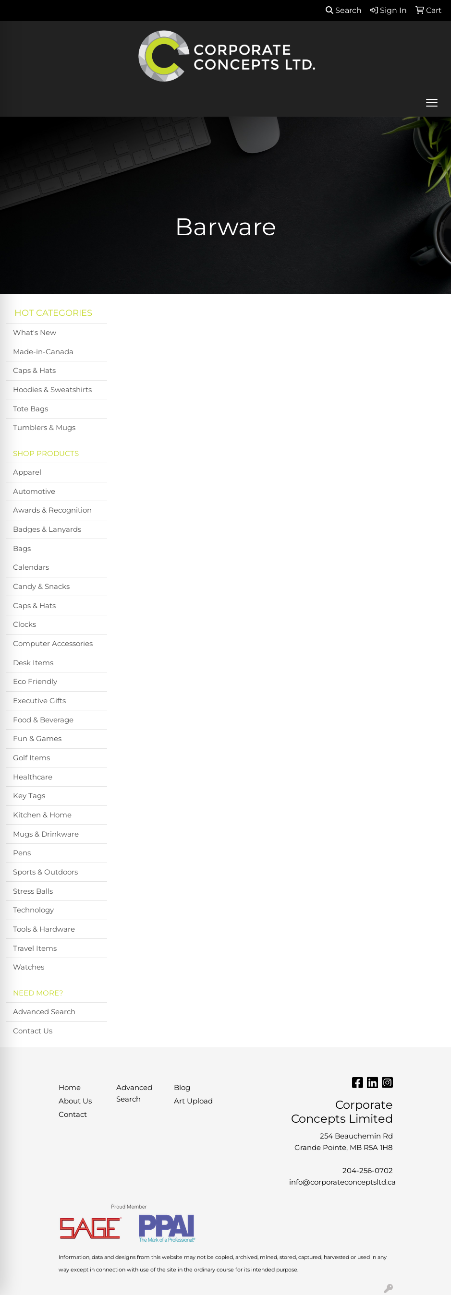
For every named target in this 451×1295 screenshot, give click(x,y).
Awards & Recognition (52, 510)
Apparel (27, 472)
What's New (34, 332)
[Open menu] (431, 102)
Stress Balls (33, 891)
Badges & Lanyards (47, 529)
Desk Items (33, 663)
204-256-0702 (367, 1170)
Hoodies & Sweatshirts (52, 389)
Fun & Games (37, 738)
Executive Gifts (39, 700)
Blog (182, 1087)
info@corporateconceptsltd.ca (342, 1182)
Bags (22, 548)
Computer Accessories (53, 643)
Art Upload (193, 1101)
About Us (75, 1101)
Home (70, 1087)
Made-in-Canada (43, 352)
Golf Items (31, 758)
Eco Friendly (35, 681)
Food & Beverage (43, 720)
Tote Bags (30, 409)
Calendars (31, 567)
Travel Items (35, 948)
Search (344, 10)
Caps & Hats (34, 370)
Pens (22, 853)
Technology (33, 910)
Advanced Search (44, 1011)
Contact (73, 1114)
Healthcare (32, 777)
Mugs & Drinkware (46, 834)
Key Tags (29, 795)
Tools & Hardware (44, 929)
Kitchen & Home (42, 815)
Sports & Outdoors (45, 872)
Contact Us (32, 1031)
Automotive (34, 491)
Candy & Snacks (41, 586)
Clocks (24, 624)
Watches (28, 967)
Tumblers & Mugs (44, 427)
